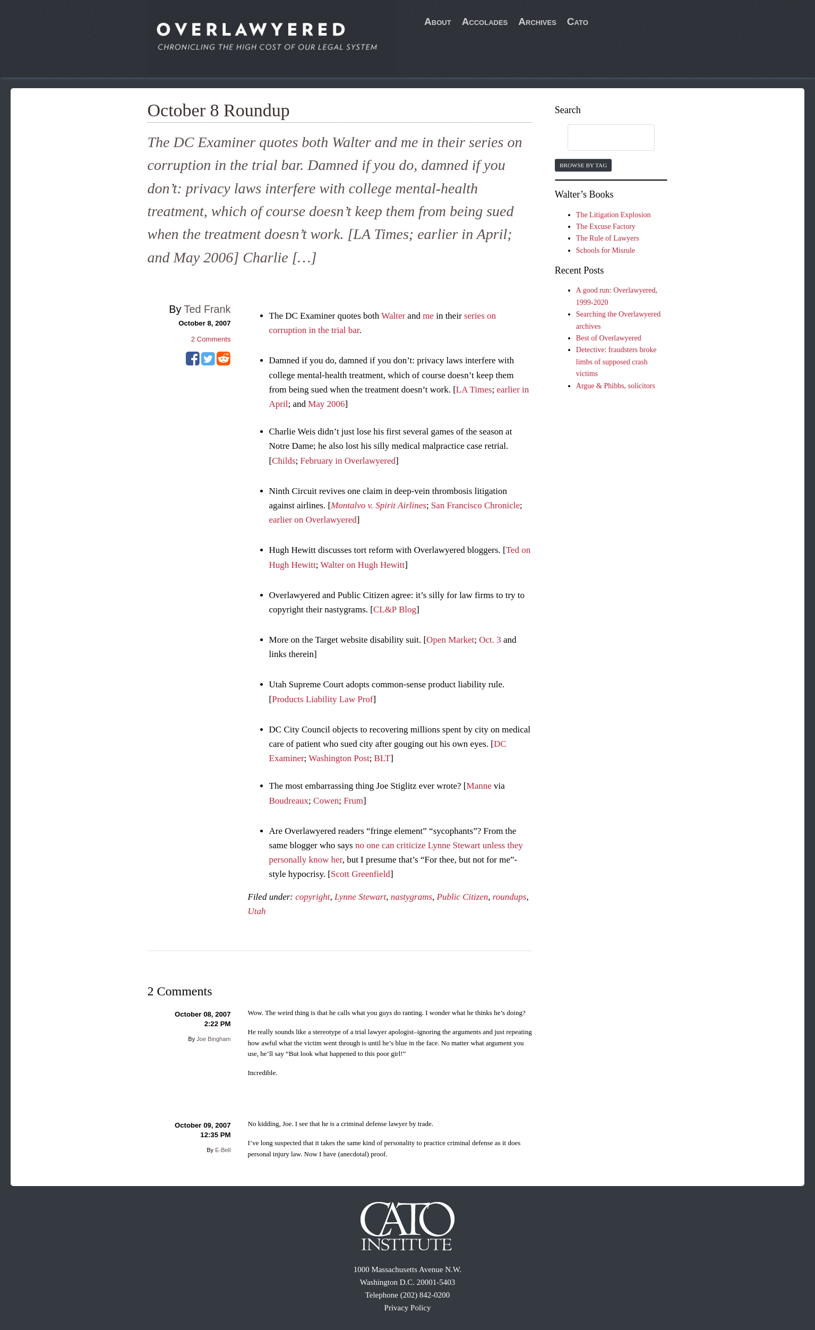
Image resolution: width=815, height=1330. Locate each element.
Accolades (485, 21)
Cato (577, 21)
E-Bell (222, 1150)
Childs (283, 461)
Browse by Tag (583, 165)
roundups (510, 897)
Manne (479, 786)
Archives (537, 21)
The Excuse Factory (606, 227)
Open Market (450, 640)
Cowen (326, 801)
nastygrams (411, 897)
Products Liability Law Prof (322, 699)
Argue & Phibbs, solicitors (615, 386)
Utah (257, 911)
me (428, 316)
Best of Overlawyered (608, 338)
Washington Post (338, 758)
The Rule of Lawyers (607, 238)
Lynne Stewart (360, 897)
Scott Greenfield (360, 874)
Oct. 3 (490, 640)
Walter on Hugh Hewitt (362, 565)
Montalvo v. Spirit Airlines (378, 505)
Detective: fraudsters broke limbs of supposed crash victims (616, 362)
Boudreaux (289, 801)
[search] (601, 138)
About (437, 21)
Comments (211, 339)
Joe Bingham (213, 1039)
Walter (393, 316)
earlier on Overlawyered (313, 520)
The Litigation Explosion (613, 215)
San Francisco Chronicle (475, 505)
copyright (312, 897)
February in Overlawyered (348, 461)
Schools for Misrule (605, 250)
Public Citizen (462, 897)
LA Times (474, 390)
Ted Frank (207, 309)
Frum (353, 801)
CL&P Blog (394, 609)
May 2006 (326, 404)
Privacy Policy (407, 1307)
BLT (382, 758)
